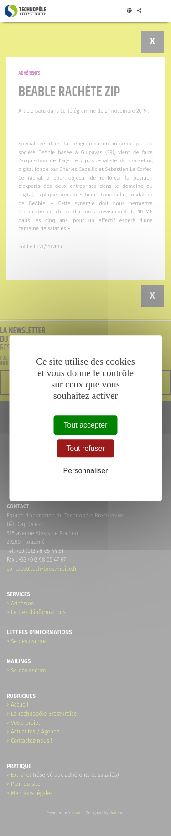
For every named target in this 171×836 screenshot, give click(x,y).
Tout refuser (85, 448)
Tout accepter (85, 425)
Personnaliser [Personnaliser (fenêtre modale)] (85, 471)
